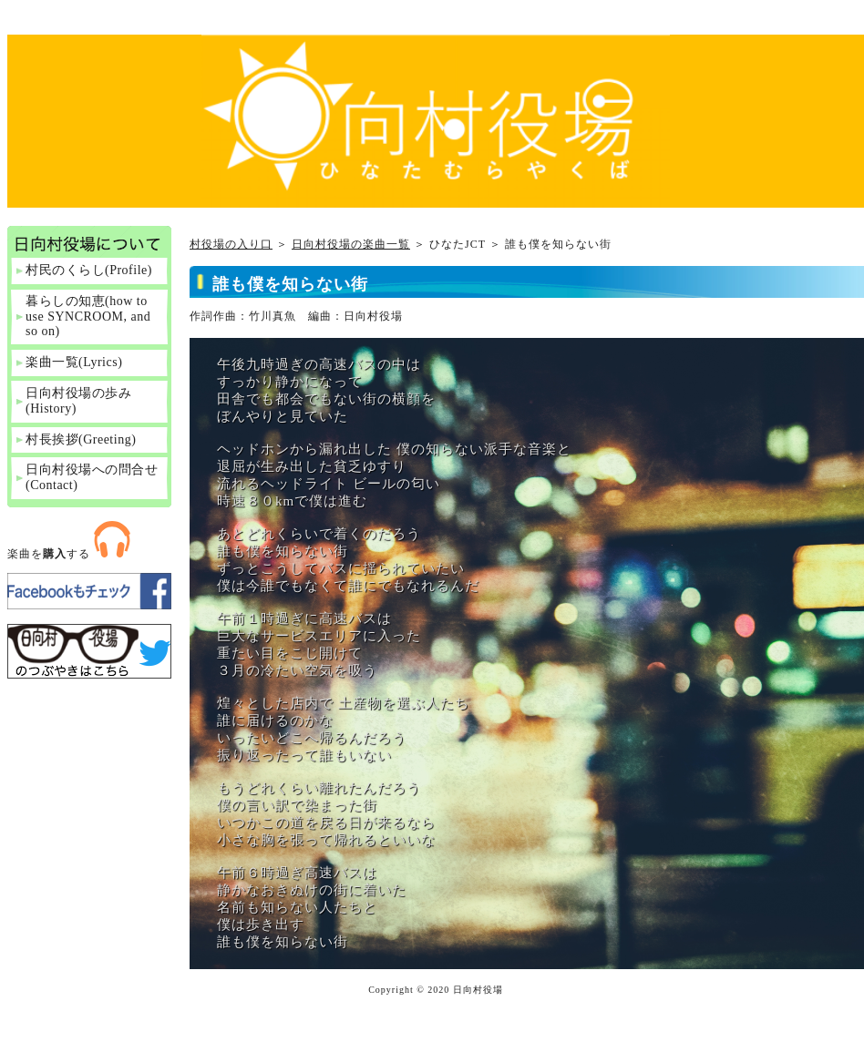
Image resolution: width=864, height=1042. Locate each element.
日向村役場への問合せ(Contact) (92, 477)
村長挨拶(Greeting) (81, 439)
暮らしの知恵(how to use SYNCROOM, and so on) (88, 316)
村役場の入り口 (231, 244)
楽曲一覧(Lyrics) (74, 362)
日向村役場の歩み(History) (78, 400)
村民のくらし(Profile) (89, 270)
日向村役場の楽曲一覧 (351, 244)
